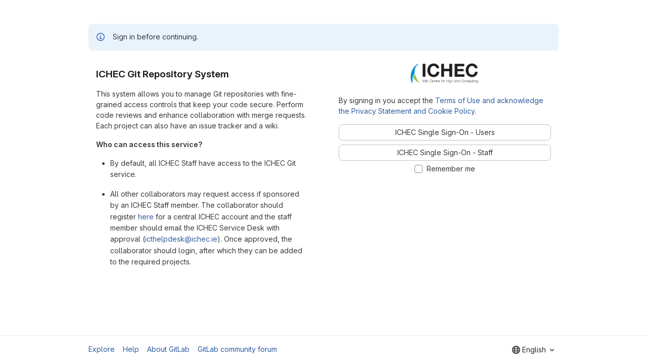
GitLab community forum (237, 349)
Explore (101, 349)
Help (131, 349)
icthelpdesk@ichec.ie (181, 239)
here (146, 216)
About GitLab (168, 349)
